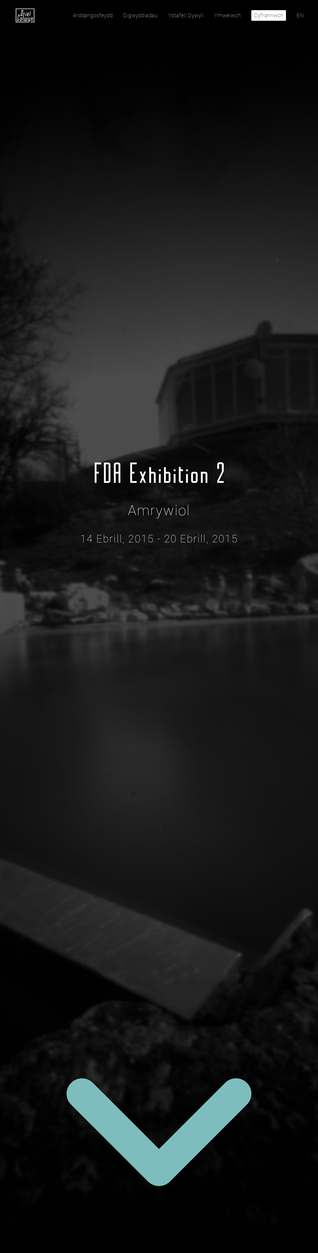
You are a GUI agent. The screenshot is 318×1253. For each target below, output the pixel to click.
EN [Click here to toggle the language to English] (300, 15)
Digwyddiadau (140, 15)
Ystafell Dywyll (186, 15)
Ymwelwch (227, 15)
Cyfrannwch (268, 15)
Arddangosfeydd (93, 15)
